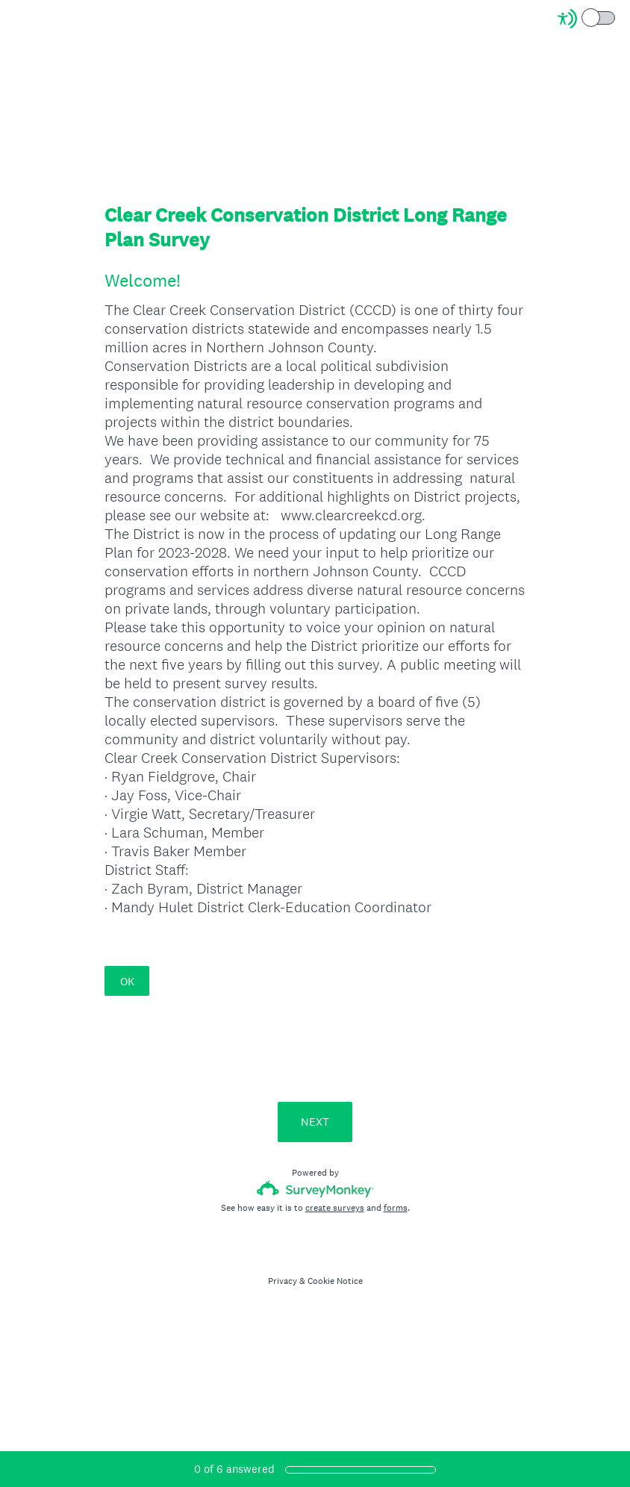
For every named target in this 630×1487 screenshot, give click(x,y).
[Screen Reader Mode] (587, 18)
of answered (234, 1469)
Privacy (282, 1281)
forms (396, 1208)
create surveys (334, 1208)
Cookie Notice (335, 1281)
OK (127, 981)
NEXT (315, 1122)
